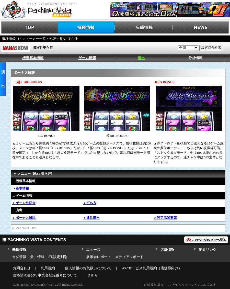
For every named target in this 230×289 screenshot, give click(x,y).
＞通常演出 (91, 218)
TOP (28, 27)
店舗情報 (143, 27)
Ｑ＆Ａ (92, 275)
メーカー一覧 (36, 39)
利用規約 (48, 268)
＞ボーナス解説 (24, 218)
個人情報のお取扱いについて (88, 268)
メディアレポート (129, 257)
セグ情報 (19, 257)
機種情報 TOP (12, 39)
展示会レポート (98, 257)
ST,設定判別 (57, 257)
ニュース (93, 250)
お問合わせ (22, 268)
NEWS (201, 27)
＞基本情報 (20, 188)
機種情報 (86, 27)
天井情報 (37, 257)
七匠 (52, 39)
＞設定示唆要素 (165, 218)
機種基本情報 (33, 58)
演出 (141, 58)
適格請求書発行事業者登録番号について (45, 275)
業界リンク (207, 250)
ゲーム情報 (87, 58)
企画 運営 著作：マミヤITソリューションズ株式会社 (179, 285)
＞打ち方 (89, 203)
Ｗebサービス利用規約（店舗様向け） (151, 268)
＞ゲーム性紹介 (24, 203)
